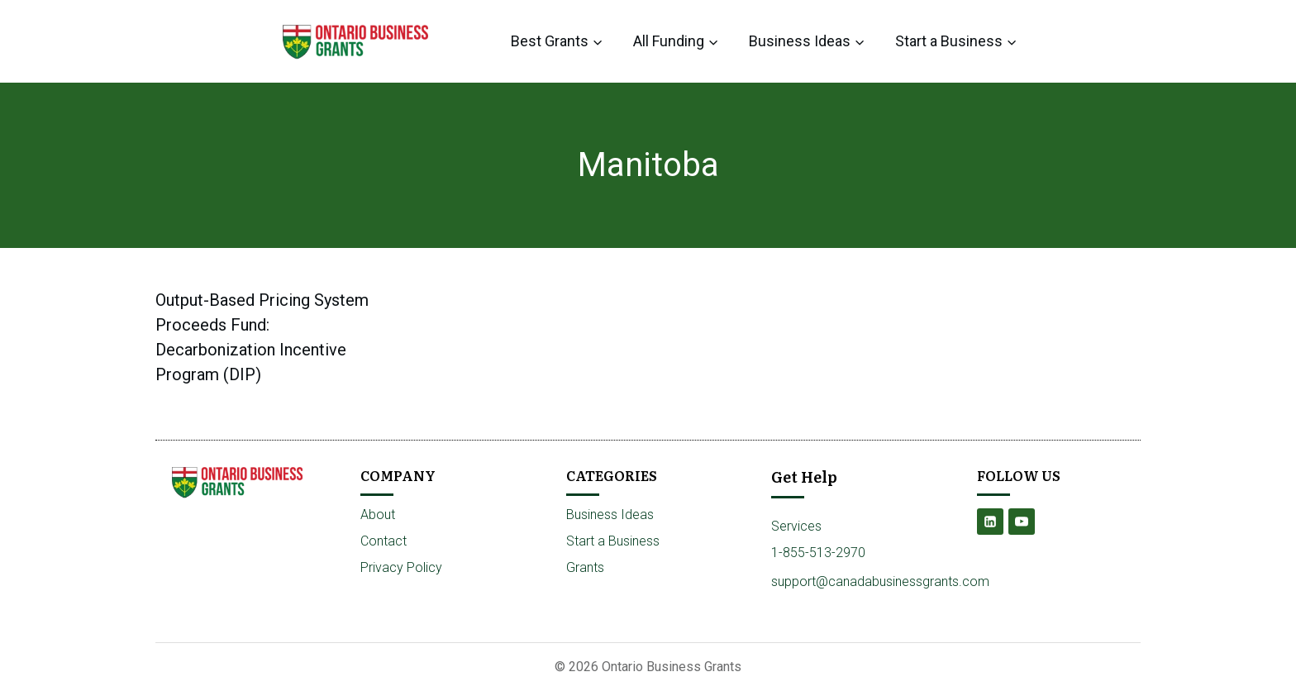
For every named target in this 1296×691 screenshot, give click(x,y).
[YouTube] (1021, 521)
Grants (585, 567)
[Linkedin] (990, 521)
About (377, 514)
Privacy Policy (401, 567)
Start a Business (613, 541)
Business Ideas (610, 514)
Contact (383, 541)
